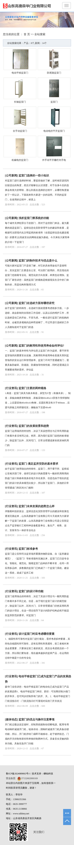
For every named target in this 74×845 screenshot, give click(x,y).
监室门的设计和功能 (31, 591)
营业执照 (10, 778)
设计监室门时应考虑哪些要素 (36, 633)
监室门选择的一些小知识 (34, 175)
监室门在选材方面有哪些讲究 (36, 303)
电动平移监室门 (20, 72)
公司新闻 (11, 175)
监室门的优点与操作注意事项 (36, 719)
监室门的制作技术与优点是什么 (38, 260)
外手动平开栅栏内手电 (54, 160)
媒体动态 (11, 719)
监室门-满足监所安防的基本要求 (38, 463)
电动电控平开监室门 (54, 131)
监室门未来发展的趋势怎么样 (36, 506)
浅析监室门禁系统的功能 (34, 218)
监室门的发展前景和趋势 (34, 425)
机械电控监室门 (20, 160)
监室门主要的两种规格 (32, 388)
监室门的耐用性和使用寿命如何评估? (41, 345)
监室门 (54, 101)
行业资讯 (11, 388)
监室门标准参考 (28, 548)
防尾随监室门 (54, 72)
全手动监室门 (20, 131)
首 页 (27, 34)
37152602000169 (29, 778)
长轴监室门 (20, 101)
